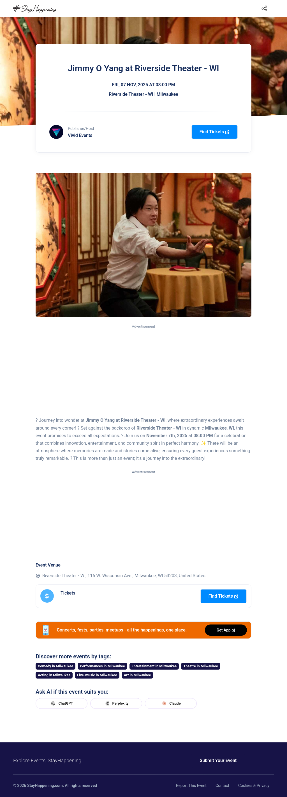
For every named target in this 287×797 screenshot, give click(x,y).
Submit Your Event (215, 760)
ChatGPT (61, 703)
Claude (170, 703)
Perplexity (116, 703)
